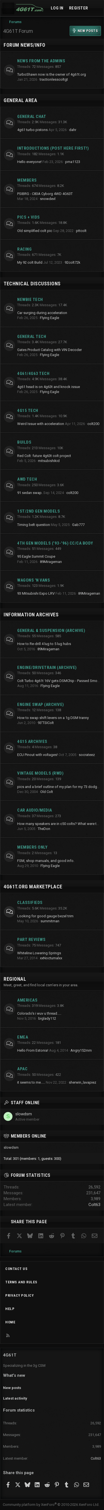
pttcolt (81, 231)
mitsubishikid (49, 461)
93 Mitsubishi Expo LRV (36, 593)
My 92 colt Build (29, 262)
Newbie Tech (30, 299)
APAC (22, 1068)
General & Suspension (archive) (51, 630)
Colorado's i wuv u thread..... (39, 1013)
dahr (72, 130)
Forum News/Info (24, 45)
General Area (20, 100)
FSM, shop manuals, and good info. (45, 861)
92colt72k (72, 262)
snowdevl (47, 199)
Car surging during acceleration (42, 313)
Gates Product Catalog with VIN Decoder (49, 350)
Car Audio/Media (34, 810)
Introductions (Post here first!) (53, 148)
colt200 (93, 424)
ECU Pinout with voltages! (37, 755)
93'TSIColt (46, 723)
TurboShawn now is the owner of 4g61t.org (51, 74)
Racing (24, 249)
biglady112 (47, 1018)
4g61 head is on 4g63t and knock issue (48, 387)
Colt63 (94, 1204)
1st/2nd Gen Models (38, 511)
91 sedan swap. (29, 493)
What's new (14, 1375)
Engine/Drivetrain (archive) (47, 667)
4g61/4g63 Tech (33, 373)
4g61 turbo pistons (32, 130)
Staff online (25, 1102)
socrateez (87, 755)
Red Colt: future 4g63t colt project (44, 456)
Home (10, 1322)
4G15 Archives (32, 741)
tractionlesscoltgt (54, 79)
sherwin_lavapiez (82, 1082)
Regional (15, 979)
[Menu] (8, 8)
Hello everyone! (29, 162)
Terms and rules (21, 1282)
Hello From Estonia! (32, 1050)
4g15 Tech (27, 410)
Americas (27, 1000)
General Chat (31, 116)
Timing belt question (33, 525)
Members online (28, 1136)
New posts (12, 1388)
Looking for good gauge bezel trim (45, 916)
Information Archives (31, 614)
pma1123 (72, 162)
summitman (49, 921)
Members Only (32, 847)
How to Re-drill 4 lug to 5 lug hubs (44, 644)
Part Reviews (31, 939)
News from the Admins (41, 60)
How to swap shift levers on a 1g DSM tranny (53, 718)
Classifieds (30, 902)
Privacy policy (19, 1295)
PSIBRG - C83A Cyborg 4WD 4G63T (45, 194)
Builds (24, 442)
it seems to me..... (31, 1082)
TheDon (44, 829)
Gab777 (78, 525)
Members (27, 180)
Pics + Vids (28, 217)
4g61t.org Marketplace (33, 886)
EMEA (22, 1037)
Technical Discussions (32, 283)
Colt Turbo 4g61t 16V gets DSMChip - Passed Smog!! (59, 681)
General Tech (31, 336)
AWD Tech (27, 479)
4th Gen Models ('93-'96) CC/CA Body (55, 543)
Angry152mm (81, 1050)
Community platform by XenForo (51, 1504)
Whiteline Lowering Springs (39, 953)
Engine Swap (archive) (40, 704)
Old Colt (46, 792)
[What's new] (96, 8)
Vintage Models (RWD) (40, 773)
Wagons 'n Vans (33, 580)
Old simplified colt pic (34, 231)
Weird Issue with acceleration (40, 424)
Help (9, 1309)
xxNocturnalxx (51, 958)
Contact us (16, 1269)
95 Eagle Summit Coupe (36, 556)
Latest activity (15, 1398)
